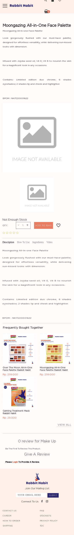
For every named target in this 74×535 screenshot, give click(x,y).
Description (8, 242)
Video (49, 242)
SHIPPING (8, 526)
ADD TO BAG (43, 225)
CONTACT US (9, 511)
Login (15, 462)
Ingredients (38, 242)
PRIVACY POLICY (49, 521)
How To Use (23, 242)
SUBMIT (53, 495)
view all (64, 425)
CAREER (7, 516)
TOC (42, 526)
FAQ (42, 511)
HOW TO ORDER (11, 521)
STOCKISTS (45, 516)
